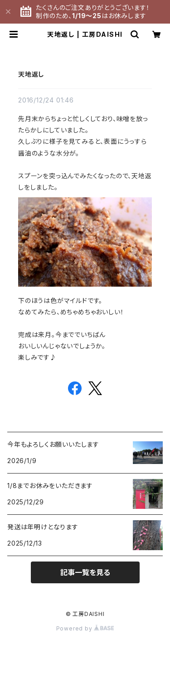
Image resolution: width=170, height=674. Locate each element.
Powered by (85, 628)
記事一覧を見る (85, 572)
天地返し (31, 74)
